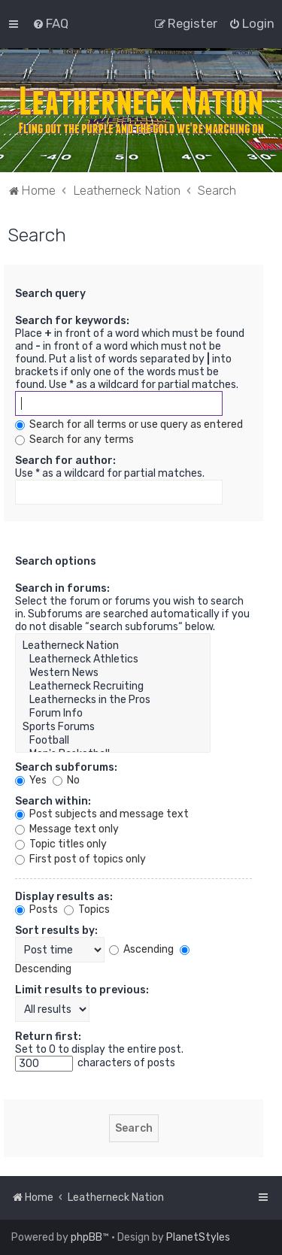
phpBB (86, 1237)
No (66, 780)
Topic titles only (61, 844)
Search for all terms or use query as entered (129, 424)
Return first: (48, 1036)
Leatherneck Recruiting (113, 686)
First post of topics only (80, 859)
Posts (36, 909)
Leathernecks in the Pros (113, 700)
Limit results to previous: (82, 990)
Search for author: (65, 460)
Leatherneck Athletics (113, 659)
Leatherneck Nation (113, 646)
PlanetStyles (198, 1237)
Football (113, 740)
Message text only (67, 829)
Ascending (141, 949)
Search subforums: (66, 767)
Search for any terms (74, 439)
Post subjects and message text (102, 814)
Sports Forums (113, 727)
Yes (31, 780)
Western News (113, 673)
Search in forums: (62, 588)
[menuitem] (50, 23)
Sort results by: (56, 930)
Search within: (53, 801)
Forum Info (113, 713)
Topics (87, 909)
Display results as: (64, 896)
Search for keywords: (72, 320)
